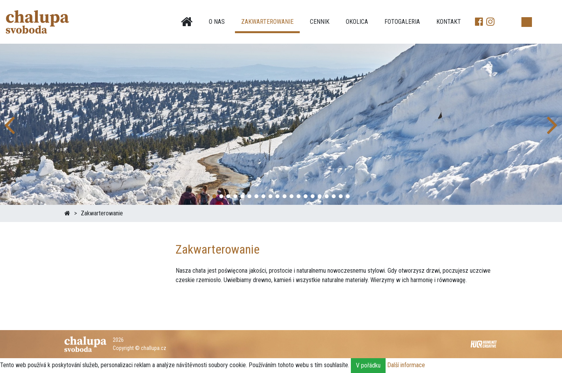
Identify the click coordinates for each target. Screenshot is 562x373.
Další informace (406, 365)
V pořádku (368, 365)
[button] (553, 124)
